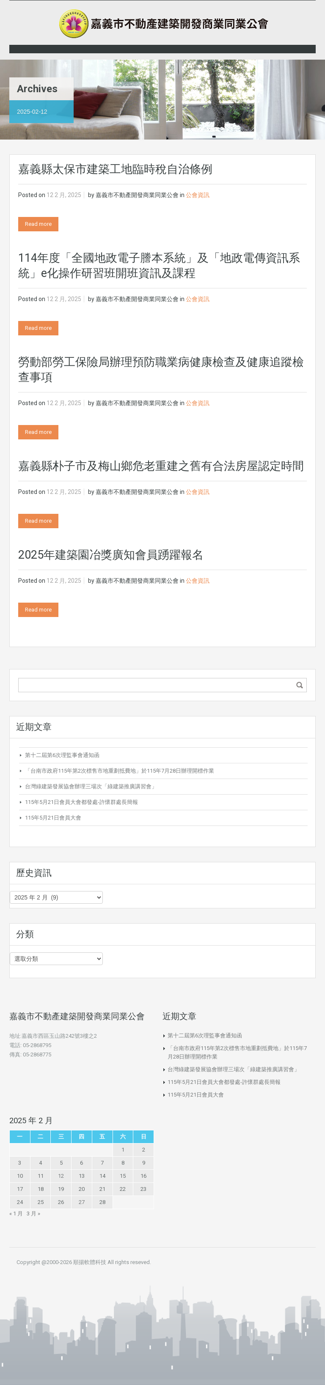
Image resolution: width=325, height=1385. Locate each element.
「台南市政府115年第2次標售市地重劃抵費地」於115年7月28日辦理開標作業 (119, 771)
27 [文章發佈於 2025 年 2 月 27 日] (82, 1202)
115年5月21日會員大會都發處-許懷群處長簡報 (81, 802)
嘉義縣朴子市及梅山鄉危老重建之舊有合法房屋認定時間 (161, 466)
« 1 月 (16, 1213)
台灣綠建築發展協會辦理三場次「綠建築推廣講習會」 (91, 786)
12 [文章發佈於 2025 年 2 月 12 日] (61, 1176)
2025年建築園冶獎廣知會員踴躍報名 (111, 555)
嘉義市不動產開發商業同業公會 (137, 195)
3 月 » (33, 1213)
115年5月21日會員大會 (53, 818)
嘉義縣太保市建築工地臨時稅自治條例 (115, 169)
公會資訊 (197, 195)
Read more (38, 224)
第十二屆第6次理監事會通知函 (62, 755)
